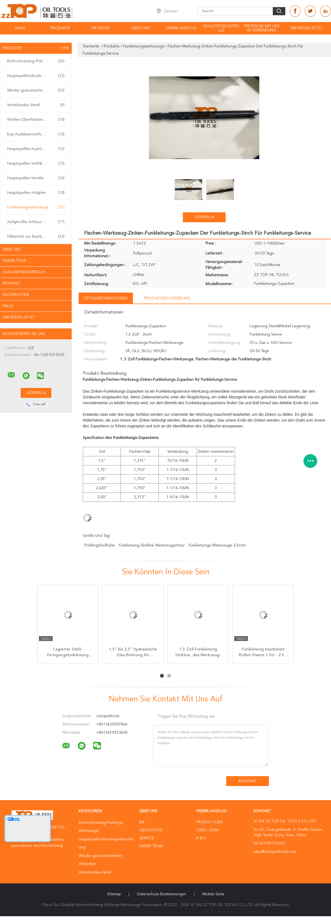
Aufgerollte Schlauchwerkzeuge (36, 222)
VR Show (100, 28)
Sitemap (114, 894)
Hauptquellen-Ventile (36, 178)
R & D (201, 838)
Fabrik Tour (14, 261)
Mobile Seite (213, 894)
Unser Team (151, 846)
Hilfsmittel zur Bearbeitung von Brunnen (37, 236)
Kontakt (11, 283)
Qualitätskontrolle (221, 28)
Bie (142, 822)
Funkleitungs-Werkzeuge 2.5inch (217, 545)
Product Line (209, 822)
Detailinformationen (105, 298)
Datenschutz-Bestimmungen (161, 894)
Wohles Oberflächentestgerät (36, 119)
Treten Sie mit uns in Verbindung (262, 28)
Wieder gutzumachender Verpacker (37, 90)
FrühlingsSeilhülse (99, 545)
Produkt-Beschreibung (167, 298)
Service (146, 838)
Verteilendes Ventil (36, 105)
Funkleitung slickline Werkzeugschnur (152, 545)
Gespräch (204, 217)
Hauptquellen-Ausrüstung (36, 149)
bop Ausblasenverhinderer (36, 134)
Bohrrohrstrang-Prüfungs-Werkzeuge (37, 61)
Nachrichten (16, 295)
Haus (20, 28)
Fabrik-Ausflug (181, 28)
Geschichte (150, 830)
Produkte (60, 28)
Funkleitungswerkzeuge (36, 207)
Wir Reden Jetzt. (306, 28)
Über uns (141, 28)
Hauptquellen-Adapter (36, 192)
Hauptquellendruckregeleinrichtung (37, 76)
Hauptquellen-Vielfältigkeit (36, 163)
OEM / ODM (207, 830)
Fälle (8, 306)
